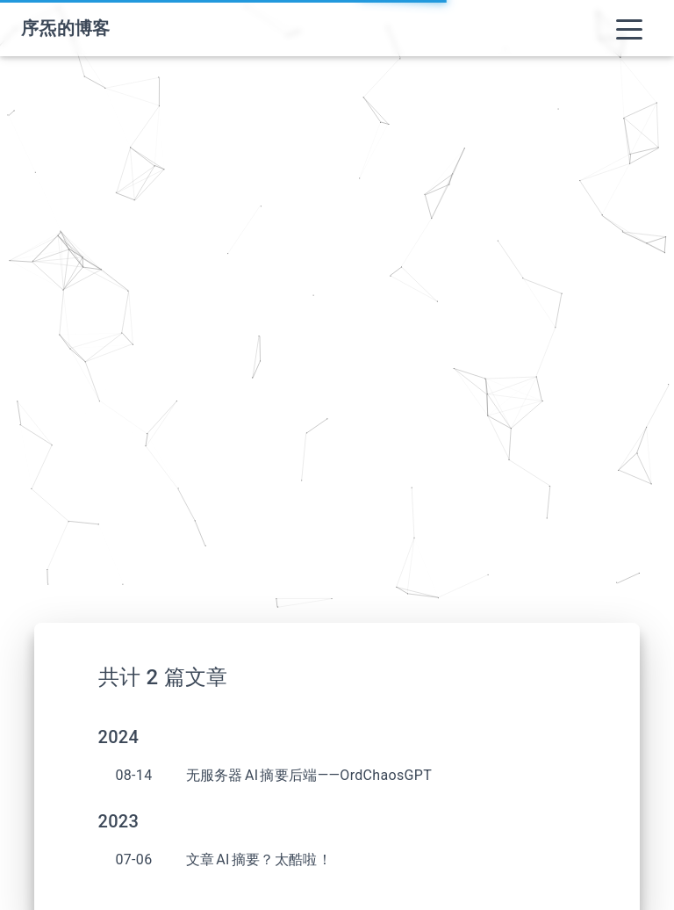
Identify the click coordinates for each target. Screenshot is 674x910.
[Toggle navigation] (629, 28)
